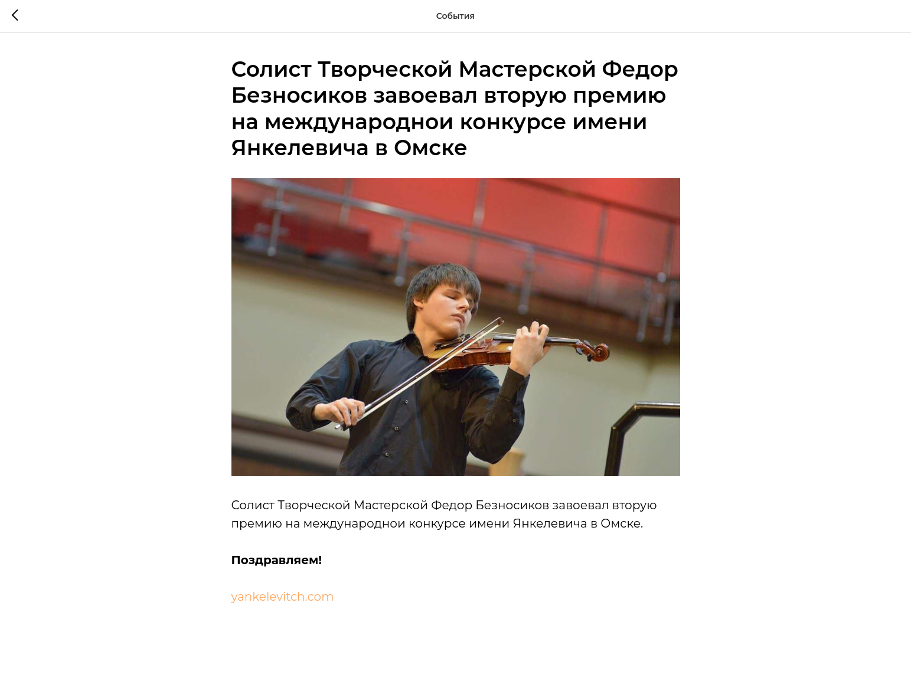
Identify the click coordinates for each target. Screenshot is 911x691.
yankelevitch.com (282, 597)
